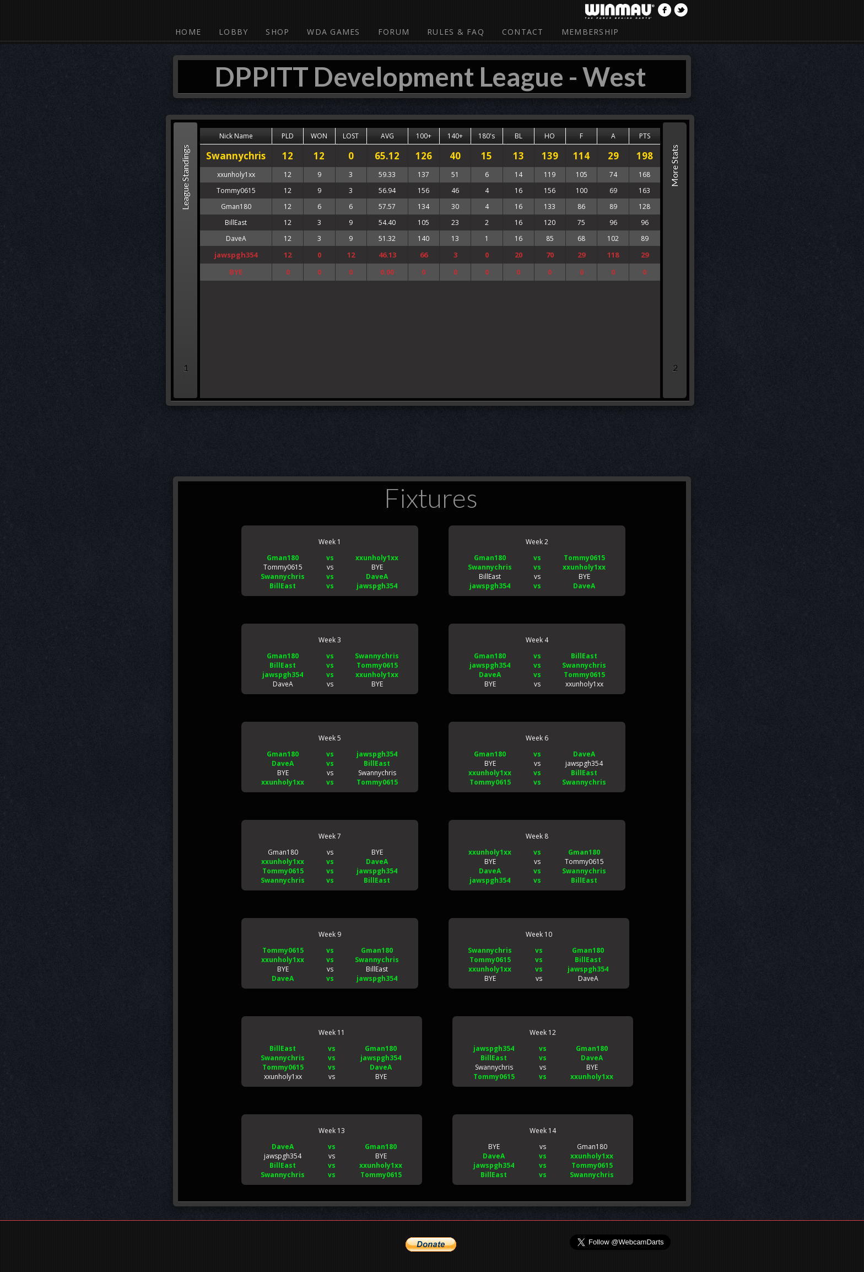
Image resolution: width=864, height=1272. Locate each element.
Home (188, 31)
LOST (351, 136)
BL (518, 136)
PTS (644, 136)
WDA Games (333, 31)
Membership (590, 31)
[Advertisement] (432, 439)
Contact (523, 31)
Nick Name (236, 136)
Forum (393, 31)
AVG (387, 136)
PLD (288, 136)
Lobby (233, 31)
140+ (455, 136)
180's (486, 136)
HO (549, 136)
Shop (277, 31)
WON (319, 136)
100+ (423, 136)
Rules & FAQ (455, 31)
